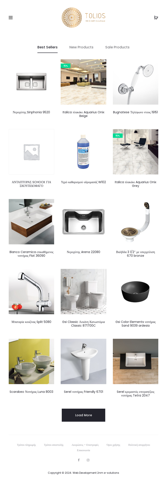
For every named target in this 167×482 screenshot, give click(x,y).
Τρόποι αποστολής (53, 445)
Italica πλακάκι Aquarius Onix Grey (135, 184)
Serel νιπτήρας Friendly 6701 (83, 392)
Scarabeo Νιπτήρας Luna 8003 (31, 392)
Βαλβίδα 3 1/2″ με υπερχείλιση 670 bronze (135, 254)
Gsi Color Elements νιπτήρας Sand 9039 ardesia (135, 324)
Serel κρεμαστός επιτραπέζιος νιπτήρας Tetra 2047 (135, 394)
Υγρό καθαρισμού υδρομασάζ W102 (83, 182)
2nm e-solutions (108, 473)
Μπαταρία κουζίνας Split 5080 (31, 322)
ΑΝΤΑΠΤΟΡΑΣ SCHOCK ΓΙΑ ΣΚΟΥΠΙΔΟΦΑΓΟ (31, 184)
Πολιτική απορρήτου (139, 445)
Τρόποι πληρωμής (26, 445)
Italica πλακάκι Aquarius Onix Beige (83, 114)
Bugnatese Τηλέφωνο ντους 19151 (135, 112)
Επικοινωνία (83, 450)
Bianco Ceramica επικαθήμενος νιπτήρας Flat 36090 (31, 254)
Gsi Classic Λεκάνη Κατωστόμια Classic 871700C (83, 324)
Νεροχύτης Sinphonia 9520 (31, 112)
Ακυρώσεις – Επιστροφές (85, 445)
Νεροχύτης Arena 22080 (83, 252)
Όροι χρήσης (113, 445)
